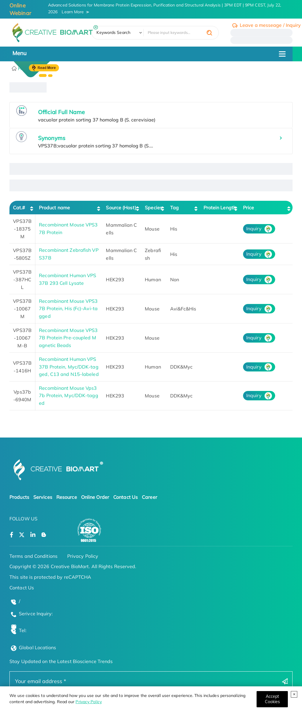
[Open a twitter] (21, 535)
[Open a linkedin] (32, 535)
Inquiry (254, 228)
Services (42, 497)
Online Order (95, 497)
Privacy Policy (88, 701)
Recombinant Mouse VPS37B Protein (68, 228)
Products (19, 497)
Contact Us (125, 497)
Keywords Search (113, 32)
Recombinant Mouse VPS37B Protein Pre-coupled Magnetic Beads (68, 337)
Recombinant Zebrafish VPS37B (68, 254)
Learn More (73, 11)
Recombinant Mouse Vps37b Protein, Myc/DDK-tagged (68, 395)
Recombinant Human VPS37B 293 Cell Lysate (67, 279)
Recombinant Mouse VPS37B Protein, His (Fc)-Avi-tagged (68, 308)
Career (149, 497)
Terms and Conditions (33, 556)
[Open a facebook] (11, 535)
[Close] (272, 699)
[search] (209, 33)
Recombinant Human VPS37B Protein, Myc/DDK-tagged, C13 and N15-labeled (69, 366)
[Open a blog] (43, 535)
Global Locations (37, 647)
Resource (66, 497)
